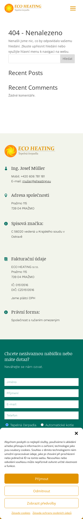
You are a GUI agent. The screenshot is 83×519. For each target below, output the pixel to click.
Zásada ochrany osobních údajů (52, 513)
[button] (76, 433)
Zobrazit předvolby (41, 503)
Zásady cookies (21, 513)
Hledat (67, 59)
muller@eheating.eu (36, 181)
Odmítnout (41, 491)
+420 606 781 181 (33, 176)
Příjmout (41, 478)
